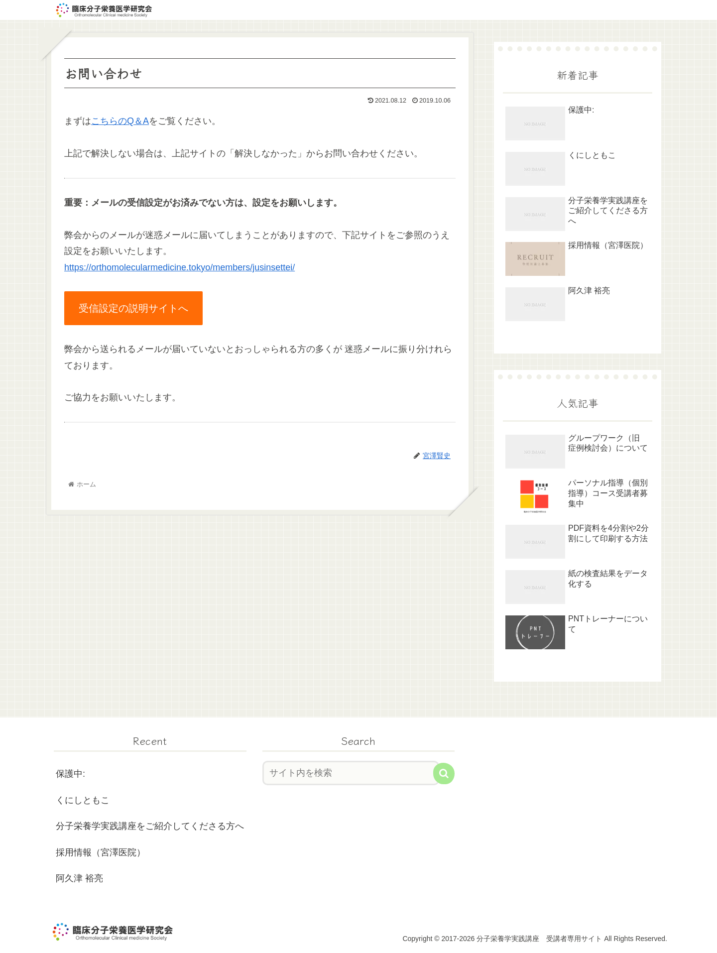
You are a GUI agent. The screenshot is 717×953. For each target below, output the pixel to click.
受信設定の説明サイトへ (133, 308)
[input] (351, 773)
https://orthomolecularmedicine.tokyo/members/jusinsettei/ (179, 267)
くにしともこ (83, 800)
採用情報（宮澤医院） (100, 852)
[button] (444, 773)
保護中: (70, 774)
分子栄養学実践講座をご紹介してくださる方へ (150, 826)
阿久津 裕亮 (79, 878)
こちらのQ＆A (120, 121)
